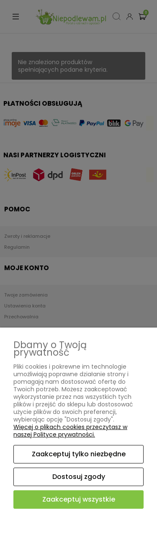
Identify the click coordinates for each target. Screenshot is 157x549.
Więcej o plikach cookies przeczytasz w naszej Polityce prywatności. (70, 431)
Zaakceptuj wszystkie (78, 499)
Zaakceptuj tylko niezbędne (79, 454)
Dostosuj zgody (78, 476)
